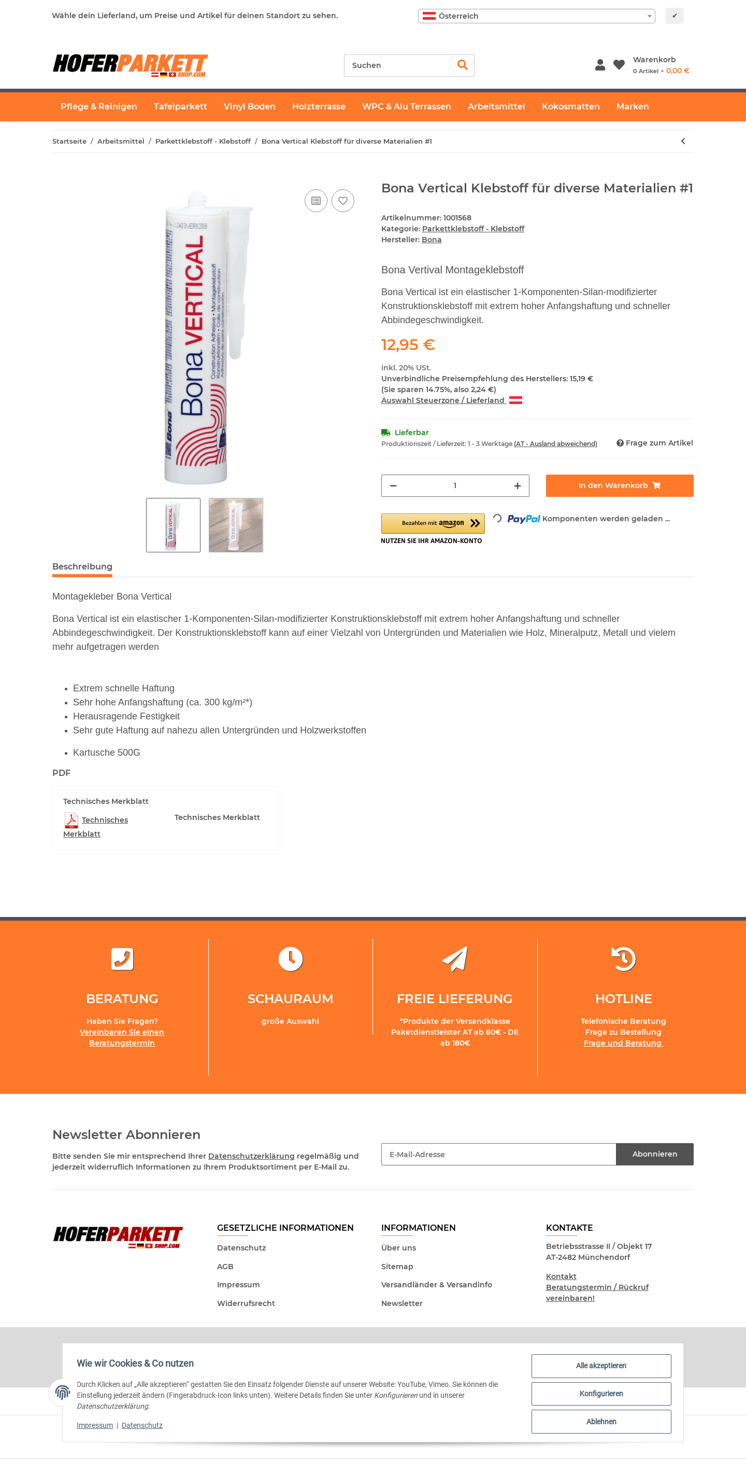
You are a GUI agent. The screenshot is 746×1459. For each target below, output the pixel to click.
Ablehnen (599, 1422)
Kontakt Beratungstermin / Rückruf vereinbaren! (597, 1287)
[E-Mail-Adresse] (498, 1154)
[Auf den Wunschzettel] (343, 200)
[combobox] (536, 16)
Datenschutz (241, 1248)
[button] (600, 66)
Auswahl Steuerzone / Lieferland (451, 400)
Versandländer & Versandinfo (436, 1284)
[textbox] (537, 16)
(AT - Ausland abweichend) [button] (555, 444)
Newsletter (402, 1303)
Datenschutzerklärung (251, 1156)
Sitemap (397, 1266)
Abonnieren (655, 1154)
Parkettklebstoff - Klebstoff (473, 228)
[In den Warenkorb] (60, 175)
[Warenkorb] (661, 65)
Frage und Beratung (624, 1043)
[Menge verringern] (393, 485)
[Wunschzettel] (619, 66)
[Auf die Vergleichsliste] (316, 200)
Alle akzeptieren (599, 1368)
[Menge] (455, 485)
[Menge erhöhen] (517, 485)
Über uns (398, 1248)
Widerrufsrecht (246, 1303)
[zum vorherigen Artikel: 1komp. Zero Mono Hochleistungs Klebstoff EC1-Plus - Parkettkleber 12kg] (683, 141)
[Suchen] (398, 65)
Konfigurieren (599, 1395)
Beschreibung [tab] (82, 567)
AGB (225, 1266)
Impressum (238, 1284)
